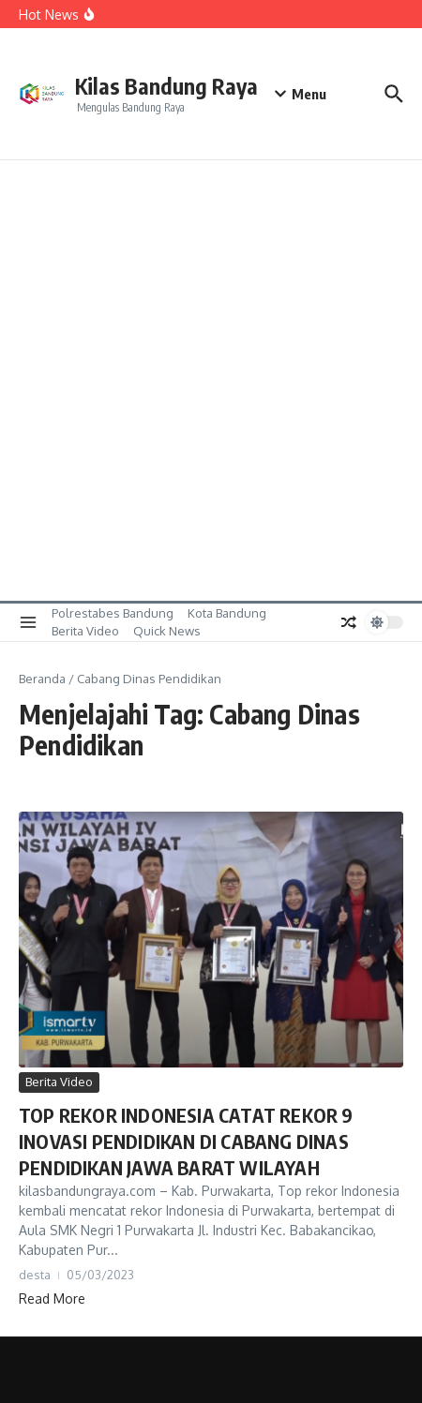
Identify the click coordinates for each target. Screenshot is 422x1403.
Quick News (167, 630)
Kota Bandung (227, 612)
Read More (52, 1298)
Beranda (42, 678)
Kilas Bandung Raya (166, 85)
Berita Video (85, 630)
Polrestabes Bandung (112, 612)
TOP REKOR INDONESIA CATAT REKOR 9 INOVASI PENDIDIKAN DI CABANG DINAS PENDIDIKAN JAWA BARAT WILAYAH (186, 1141)
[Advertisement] (211, 380)
